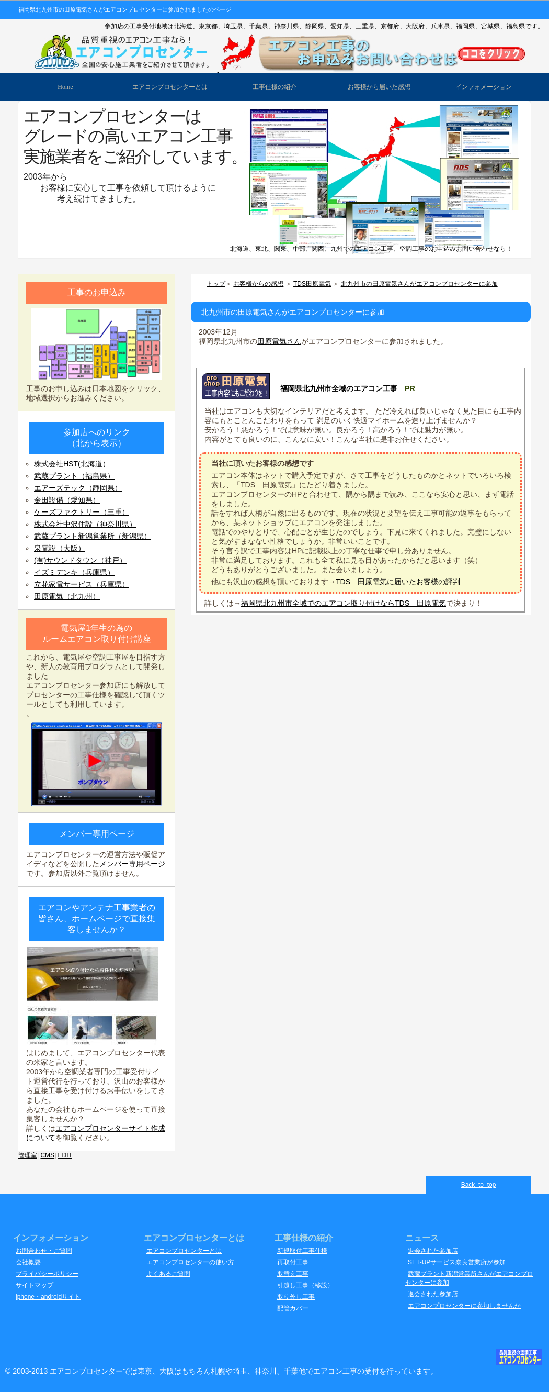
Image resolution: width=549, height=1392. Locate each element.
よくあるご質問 (168, 1273)
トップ (216, 283)
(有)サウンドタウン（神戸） (80, 560)
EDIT (65, 1155)
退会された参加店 (433, 1250)
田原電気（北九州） (67, 596)
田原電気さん (279, 341)
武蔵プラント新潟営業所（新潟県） (92, 536)
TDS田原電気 (312, 283)
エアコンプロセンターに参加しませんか (464, 1305)
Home (65, 87)
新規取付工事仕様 (302, 1250)
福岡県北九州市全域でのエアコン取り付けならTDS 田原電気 (343, 603)
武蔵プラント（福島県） (74, 476)
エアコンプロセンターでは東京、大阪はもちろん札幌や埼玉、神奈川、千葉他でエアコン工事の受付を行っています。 (244, 1371)
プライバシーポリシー (47, 1273)
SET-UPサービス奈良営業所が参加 (457, 1262)
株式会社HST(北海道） (72, 464)
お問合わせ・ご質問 (44, 1250)
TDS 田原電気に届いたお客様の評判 (398, 581)
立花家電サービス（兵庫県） (81, 584)
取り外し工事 (296, 1296)
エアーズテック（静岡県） (78, 488)
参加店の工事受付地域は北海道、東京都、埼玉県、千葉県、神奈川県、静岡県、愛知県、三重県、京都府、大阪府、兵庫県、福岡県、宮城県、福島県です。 (324, 26)
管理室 (27, 1155)
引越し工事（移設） (305, 1285)
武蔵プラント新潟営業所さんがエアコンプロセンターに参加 (469, 1278)
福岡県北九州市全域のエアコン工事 (338, 388)
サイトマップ (34, 1285)
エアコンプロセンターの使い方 (190, 1262)
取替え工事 (292, 1273)
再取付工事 (292, 1262)
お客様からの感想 (258, 283)
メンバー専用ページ (132, 864)
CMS (47, 1155)
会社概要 (28, 1262)
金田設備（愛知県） (67, 500)
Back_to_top (478, 1184)
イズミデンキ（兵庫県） (74, 572)
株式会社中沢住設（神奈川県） (85, 524)
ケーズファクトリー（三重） (81, 512)
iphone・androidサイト (48, 1296)
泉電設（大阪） (59, 548)
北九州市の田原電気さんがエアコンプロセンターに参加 (419, 283)
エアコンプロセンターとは (184, 1250)
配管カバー (292, 1308)
